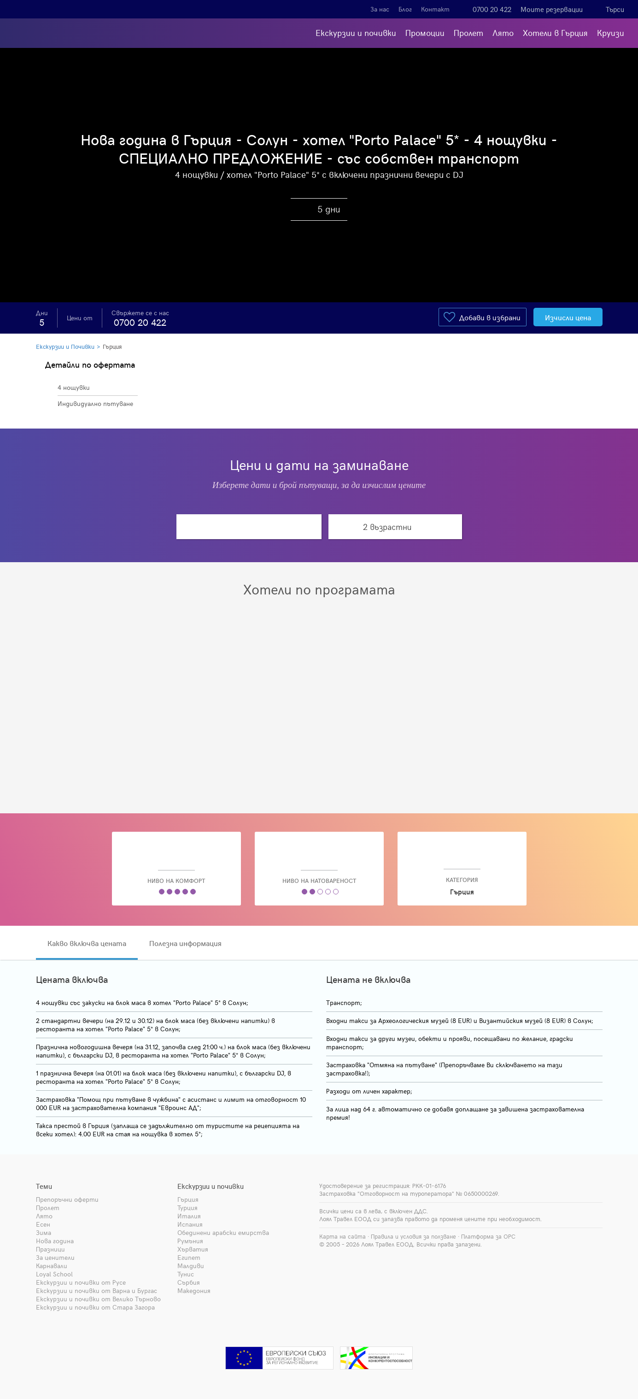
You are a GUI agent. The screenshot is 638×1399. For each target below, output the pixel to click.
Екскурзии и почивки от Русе (81, 1282)
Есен (43, 1224)
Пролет (468, 32)
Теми (44, 1186)
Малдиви (190, 1265)
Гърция (112, 346)
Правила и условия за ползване (413, 1236)
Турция (187, 1207)
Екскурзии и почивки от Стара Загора (95, 1307)
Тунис (185, 1274)
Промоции (425, 32)
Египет (188, 1257)
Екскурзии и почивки (356, 32)
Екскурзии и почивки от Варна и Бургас (96, 1290)
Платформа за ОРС (488, 1236)
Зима (43, 1232)
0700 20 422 (492, 9)
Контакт (435, 9)
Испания (190, 1224)
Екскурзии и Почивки (65, 346)
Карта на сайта (342, 1236)
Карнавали (51, 1265)
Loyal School (54, 1274)
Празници (50, 1249)
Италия (189, 1215)
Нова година (55, 1240)
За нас (379, 9)
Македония (194, 1290)
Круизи (610, 32)
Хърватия (192, 1249)
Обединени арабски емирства (223, 1232)
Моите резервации (552, 9)
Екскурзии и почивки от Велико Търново (98, 1298)
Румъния (190, 1240)
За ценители (55, 1257)
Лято (503, 32)
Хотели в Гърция (555, 32)
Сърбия (188, 1282)
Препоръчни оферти (67, 1199)
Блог (405, 9)
